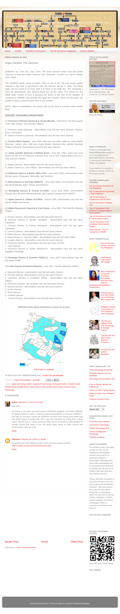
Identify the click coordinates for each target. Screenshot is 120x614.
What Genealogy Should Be (101, 370)
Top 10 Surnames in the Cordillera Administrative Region (99, 224)
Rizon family (57, 387)
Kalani (14, 402)
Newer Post (12, 541)
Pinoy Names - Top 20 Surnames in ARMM (98, 231)
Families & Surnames (36, 51)
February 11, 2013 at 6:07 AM (30, 402)
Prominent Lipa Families (99, 421)
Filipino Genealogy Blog (99, 428)
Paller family (34, 387)
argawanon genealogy (42, 384)
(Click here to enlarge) (44, 369)
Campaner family (59, 384)
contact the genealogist (52, 375)
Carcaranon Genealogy (99, 425)
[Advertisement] (44, 516)
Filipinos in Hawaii (96, 437)
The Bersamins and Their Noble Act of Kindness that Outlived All (107, 296)
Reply (14, 431)
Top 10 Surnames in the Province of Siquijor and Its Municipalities (100, 210)
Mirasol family (10, 387)
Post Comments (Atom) (26, 547)
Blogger (86, 603)
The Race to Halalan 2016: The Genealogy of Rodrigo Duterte (107, 325)
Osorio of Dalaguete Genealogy (97, 433)
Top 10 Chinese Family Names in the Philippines (108, 245)
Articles (18, 51)
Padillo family (22, 387)
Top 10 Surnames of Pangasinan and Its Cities (100, 198)
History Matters (87, 51)
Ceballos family (74, 384)
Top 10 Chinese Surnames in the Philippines (101, 187)
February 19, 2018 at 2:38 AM (33, 439)
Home (7, 51)
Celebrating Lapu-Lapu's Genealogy (106, 259)
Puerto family (46, 387)
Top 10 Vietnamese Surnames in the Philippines (102, 192)
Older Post (77, 541)
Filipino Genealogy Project (35, 16)
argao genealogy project (22, 384)
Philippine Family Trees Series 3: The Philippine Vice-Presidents (108, 310)
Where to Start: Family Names (102, 390)
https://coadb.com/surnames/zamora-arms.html (31, 446)
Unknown (16, 439)
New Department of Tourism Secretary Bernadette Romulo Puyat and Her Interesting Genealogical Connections (102, 279)
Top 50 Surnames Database (63, 51)
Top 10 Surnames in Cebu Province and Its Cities (100, 217)
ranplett (68, 603)
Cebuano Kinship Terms (99, 399)
